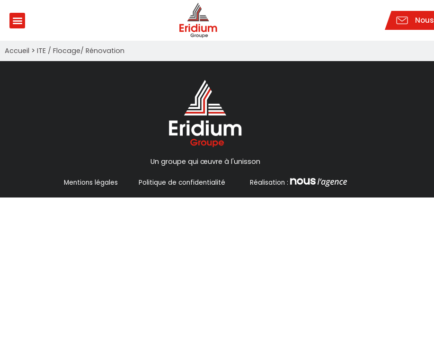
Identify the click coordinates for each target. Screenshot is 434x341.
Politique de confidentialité (182, 182)
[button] (17, 20)
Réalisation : (297, 182)
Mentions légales (91, 182)
